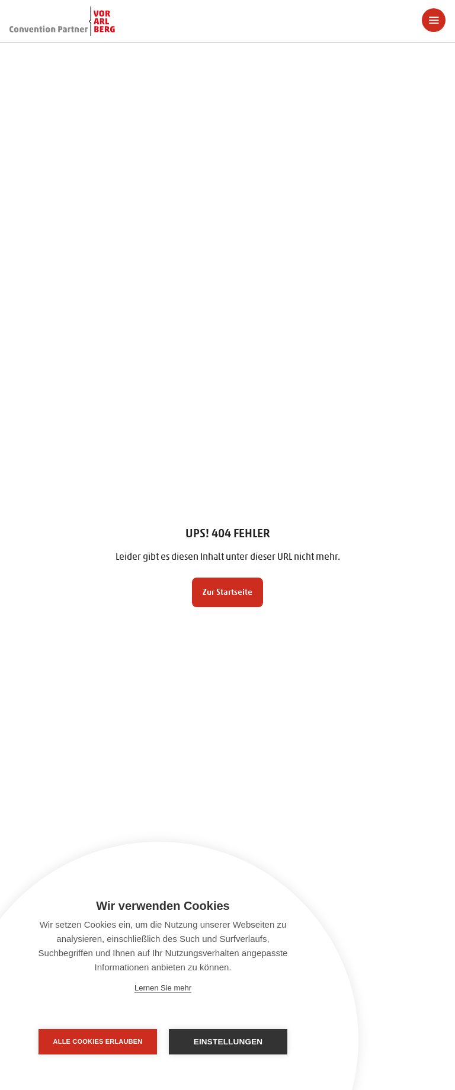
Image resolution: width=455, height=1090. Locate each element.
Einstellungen (228, 1041)
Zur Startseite (227, 592)
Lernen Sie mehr (162, 987)
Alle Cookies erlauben (98, 1041)
